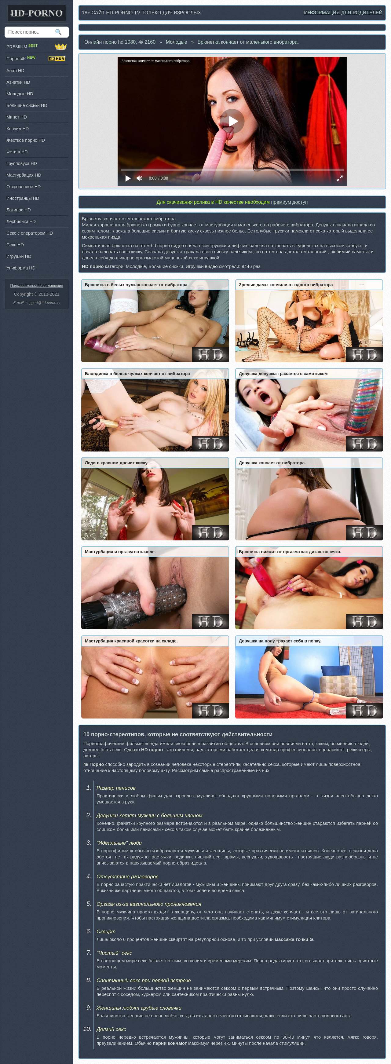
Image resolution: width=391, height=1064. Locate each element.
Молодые (176, 42)
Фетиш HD (16, 151)
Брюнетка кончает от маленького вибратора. (248, 42)
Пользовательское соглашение (36, 285)
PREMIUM (36, 46)
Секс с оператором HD (29, 233)
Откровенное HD (23, 186)
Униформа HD (20, 267)
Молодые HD (19, 93)
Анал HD (15, 70)
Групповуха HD (21, 163)
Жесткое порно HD (25, 140)
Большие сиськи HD (26, 105)
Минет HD (16, 117)
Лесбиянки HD (21, 221)
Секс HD (15, 244)
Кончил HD (17, 128)
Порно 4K (36, 58)
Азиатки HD (18, 82)
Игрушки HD (18, 256)
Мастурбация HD (23, 175)
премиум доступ (289, 202)
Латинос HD (18, 209)
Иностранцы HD (22, 198)
